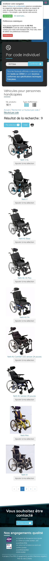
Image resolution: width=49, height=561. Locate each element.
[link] (9, 539)
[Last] (35, 489)
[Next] (31, 489)
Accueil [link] (7, 110)
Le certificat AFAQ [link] (21, 543)
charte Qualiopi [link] (20, 552)
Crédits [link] (29, 559)
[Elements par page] (8, 104)
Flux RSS (13, 556)
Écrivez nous (24, 523)
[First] (14, 489)
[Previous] (18, 489)
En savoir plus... (19, 16)
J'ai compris (8, 16)
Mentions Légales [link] (40, 556)
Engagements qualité (25, 556)
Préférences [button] (8, 35)
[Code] (17, 64)
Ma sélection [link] (12, 125)
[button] (26, 105)
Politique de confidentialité (16, 6)
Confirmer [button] (35, 64)
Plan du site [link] (21, 559)
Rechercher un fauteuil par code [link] (25, 110)
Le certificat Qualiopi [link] (22, 550)
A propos (5, 556)
